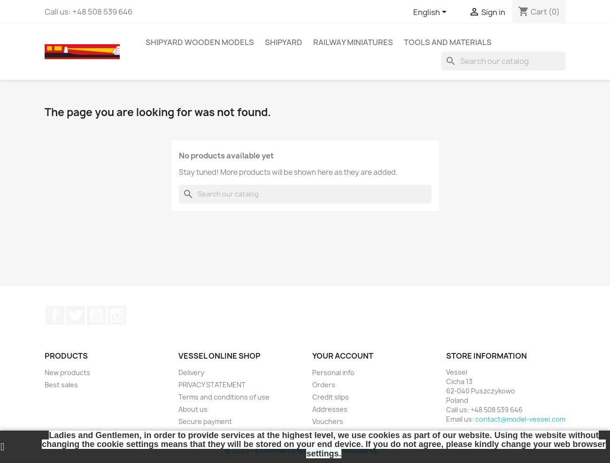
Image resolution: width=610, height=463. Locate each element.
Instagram (117, 315)
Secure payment (205, 421)
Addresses (329, 409)
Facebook (55, 315)
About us (193, 409)
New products (67, 372)
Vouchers (327, 421)
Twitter (75, 315)
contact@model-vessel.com (520, 419)
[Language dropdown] (431, 12)
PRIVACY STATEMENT (212, 384)
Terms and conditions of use (224, 396)
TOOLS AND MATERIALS (448, 42)
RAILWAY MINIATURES (353, 42)
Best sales (61, 384)
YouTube (96, 315)
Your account (342, 356)
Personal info (333, 372)
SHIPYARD (283, 42)
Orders (323, 384)
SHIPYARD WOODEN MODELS (200, 42)
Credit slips (330, 396)
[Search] (503, 61)
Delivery (191, 372)
